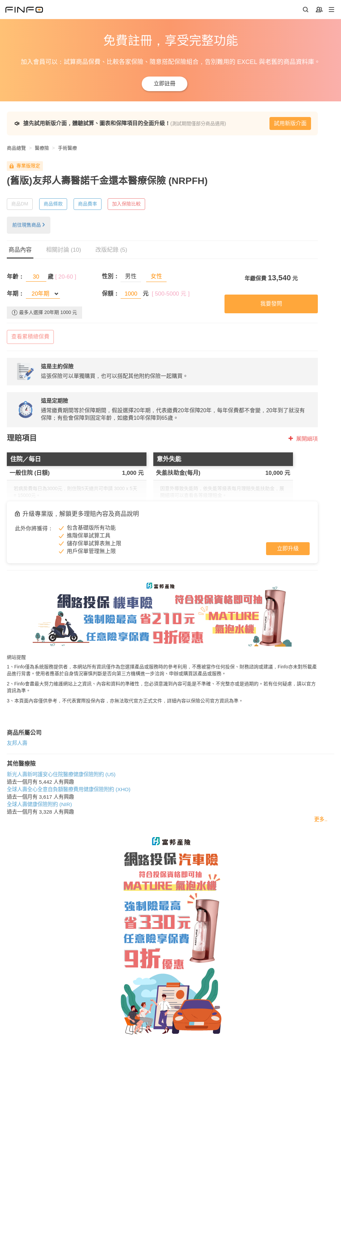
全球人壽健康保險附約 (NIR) (39, 804)
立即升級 (288, 548)
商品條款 (53, 203)
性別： (110, 276)
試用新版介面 (290, 123)
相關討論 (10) (63, 250)
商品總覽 (16, 148)
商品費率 (87, 203)
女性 (156, 276)
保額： (110, 293)
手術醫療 (67, 148)
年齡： (15, 276)
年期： (15, 293)
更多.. (320, 819)
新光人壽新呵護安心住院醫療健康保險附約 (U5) (61, 774)
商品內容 (20, 250)
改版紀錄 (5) (111, 250)
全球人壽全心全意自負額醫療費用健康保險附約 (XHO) (68, 789)
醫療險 (42, 148)
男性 (131, 276)
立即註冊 (164, 83)
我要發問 (271, 303)
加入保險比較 (126, 203)
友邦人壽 (17, 743)
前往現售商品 (28, 225)
